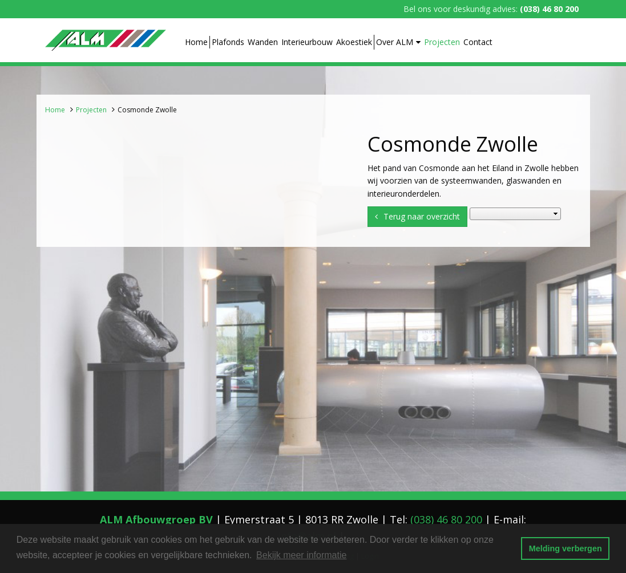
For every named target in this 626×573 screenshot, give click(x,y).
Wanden (263, 41)
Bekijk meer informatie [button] (301, 555)
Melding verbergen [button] (565, 548)
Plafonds (228, 41)
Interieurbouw (307, 41)
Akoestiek (354, 41)
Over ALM (398, 41)
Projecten (442, 41)
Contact (477, 41)
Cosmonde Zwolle (147, 110)
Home (196, 41)
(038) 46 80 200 (549, 8)
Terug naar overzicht (421, 216)
